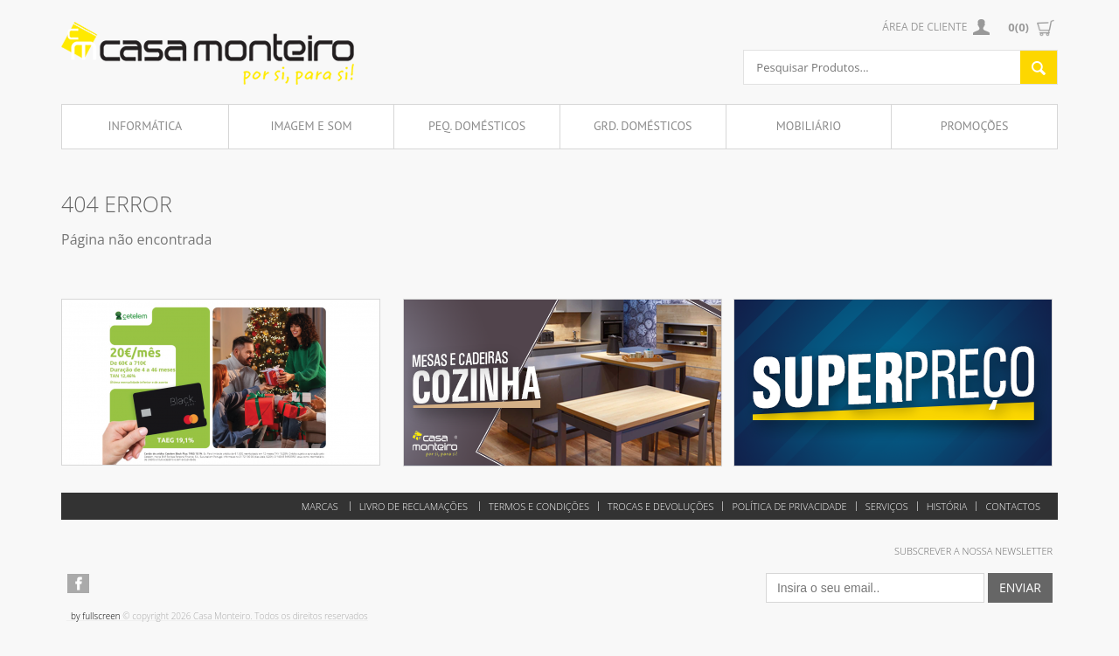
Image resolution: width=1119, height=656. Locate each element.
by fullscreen (96, 616)
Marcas (320, 506)
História (947, 506)
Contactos (1012, 506)
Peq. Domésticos (476, 126)
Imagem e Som (310, 126)
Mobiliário (808, 126)
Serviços (886, 506)
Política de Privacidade (789, 506)
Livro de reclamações (413, 506)
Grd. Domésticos (643, 126)
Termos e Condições (539, 506)
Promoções (975, 126)
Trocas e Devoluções (660, 506)
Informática (145, 126)
